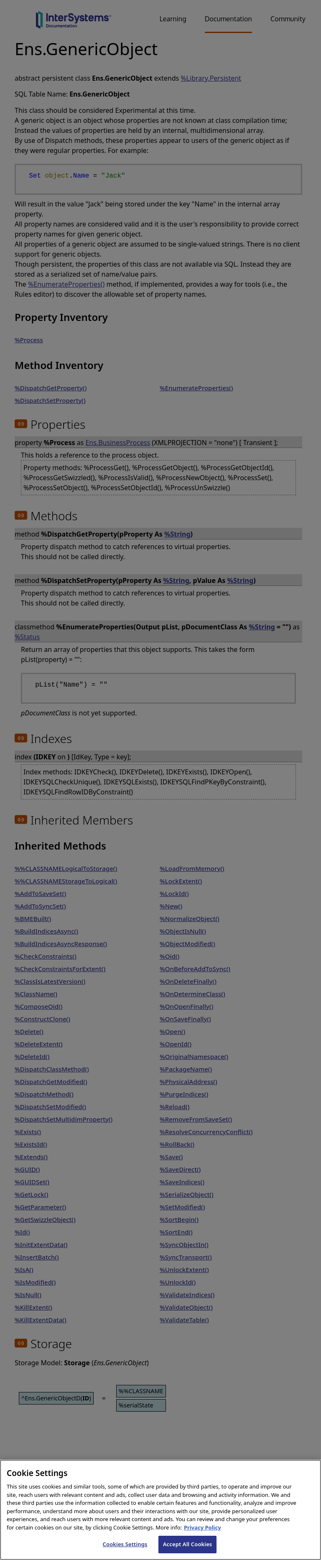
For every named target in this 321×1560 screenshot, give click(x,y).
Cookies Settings (125, 1544)
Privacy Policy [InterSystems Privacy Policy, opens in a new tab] (202, 1527)
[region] (160, 1510)
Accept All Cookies (187, 1544)
